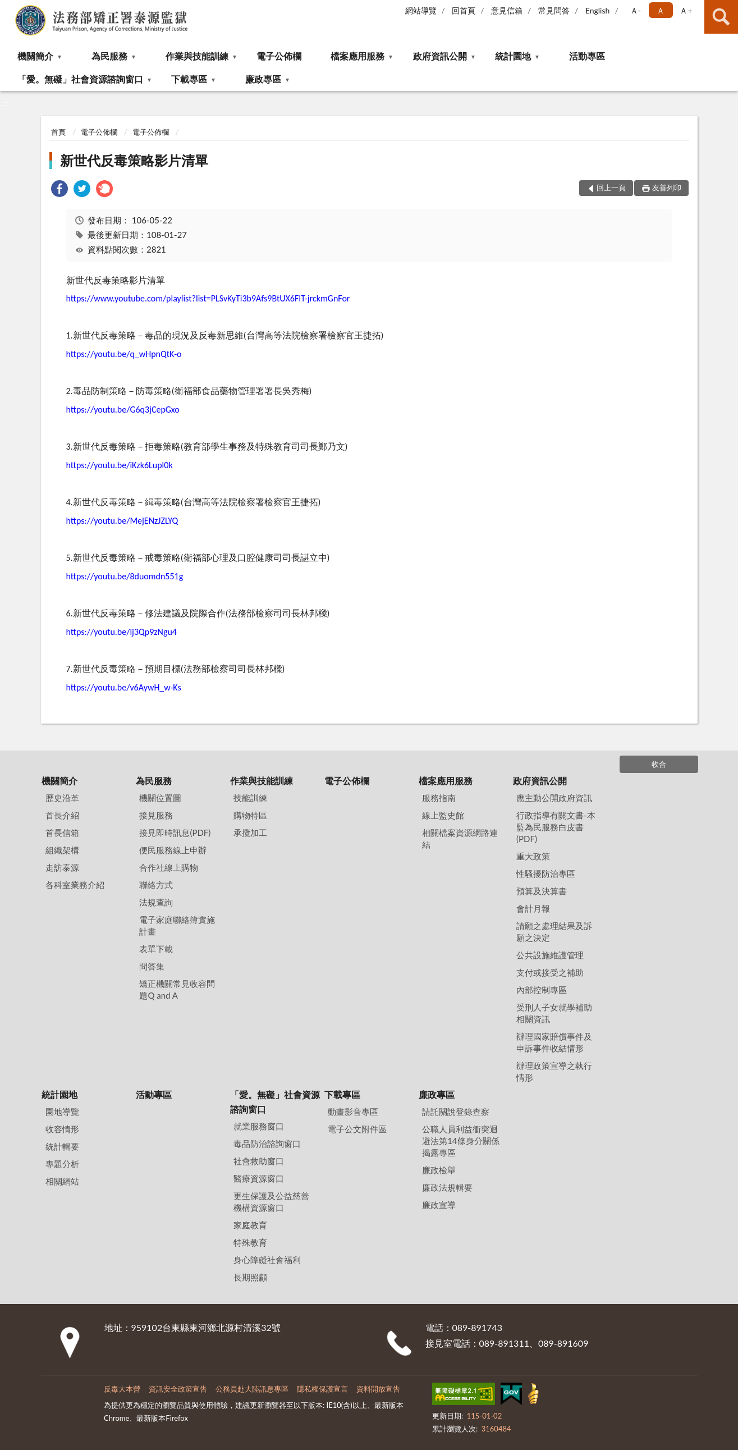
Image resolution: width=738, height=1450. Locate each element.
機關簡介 (35, 56)
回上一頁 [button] (611, 187)
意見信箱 (506, 10)
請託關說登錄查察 (455, 1111)
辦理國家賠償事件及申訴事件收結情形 (554, 1042)
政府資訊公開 (440, 56)
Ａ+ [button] (686, 10)
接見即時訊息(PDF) (174, 832)
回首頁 (463, 10)
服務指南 (439, 798)
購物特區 (250, 815)
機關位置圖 (160, 798)
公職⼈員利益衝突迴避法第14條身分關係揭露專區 (460, 1141)
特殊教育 (250, 1242)
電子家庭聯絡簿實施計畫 (177, 925)
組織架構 (62, 850)
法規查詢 (156, 902)
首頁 (58, 131)
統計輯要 (62, 1146)
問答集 (151, 966)
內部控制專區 (541, 990)
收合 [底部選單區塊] (659, 764)
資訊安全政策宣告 (178, 1388)
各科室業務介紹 (74, 885)
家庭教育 (250, 1225)
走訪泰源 (62, 867)
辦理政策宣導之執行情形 (554, 1071)
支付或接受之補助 (550, 972)
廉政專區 (263, 79)
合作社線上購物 (168, 867)
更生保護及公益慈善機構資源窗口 (271, 1202)
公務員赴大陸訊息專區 (252, 1388)
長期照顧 (250, 1277)
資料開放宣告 (378, 1388)
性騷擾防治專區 (545, 873)
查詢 (721, 17)
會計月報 (533, 908)
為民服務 (109, 56)
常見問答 (554, 10)
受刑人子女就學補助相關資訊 (554, 1013)
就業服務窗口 (258, 1126)
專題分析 (62, 1164)
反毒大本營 (122, 1388)
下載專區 (189, 79)
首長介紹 (62, 815)
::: (9, 8)
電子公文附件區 (357, 1129)
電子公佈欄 (278, 56)
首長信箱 (62, 832)
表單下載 (156, 949)
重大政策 (533, 856)
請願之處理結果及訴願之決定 (554, 932)
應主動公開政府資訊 (554, 798)
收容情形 (62, 1129)
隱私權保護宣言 (322, 1388)
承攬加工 (250, 832)
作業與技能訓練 (197, 56)
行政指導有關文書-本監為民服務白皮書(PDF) (555, 827)
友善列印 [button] (666, 187)
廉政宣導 (439, 1205)
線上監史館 (443, 815)
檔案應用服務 (357, 56)
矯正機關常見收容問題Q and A (177, 989)
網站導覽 (421, 10)
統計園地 (513, 56)
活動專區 (587, 56)
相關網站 (62, 1181)
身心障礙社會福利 (267, 1260)
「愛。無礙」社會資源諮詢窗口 (80, 79)
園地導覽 (62, 1111)
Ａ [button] (660, 10)
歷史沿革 (62, 798)
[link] (59, 190)
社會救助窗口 (258, 1161)
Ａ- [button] (635, 10)
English (597, 10)
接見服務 (156, 815)
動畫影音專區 (353, 1111)
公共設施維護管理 (550, 955)
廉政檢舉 (439, 1170)
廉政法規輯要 (447, 1187)
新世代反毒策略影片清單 (134, 160)
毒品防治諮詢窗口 (267, 1143)
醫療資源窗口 (258, 1178)
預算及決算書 (541, 891)
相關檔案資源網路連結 (460, 838)
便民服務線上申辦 (173, 850)
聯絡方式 (156, 885)
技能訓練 (250, 798)
